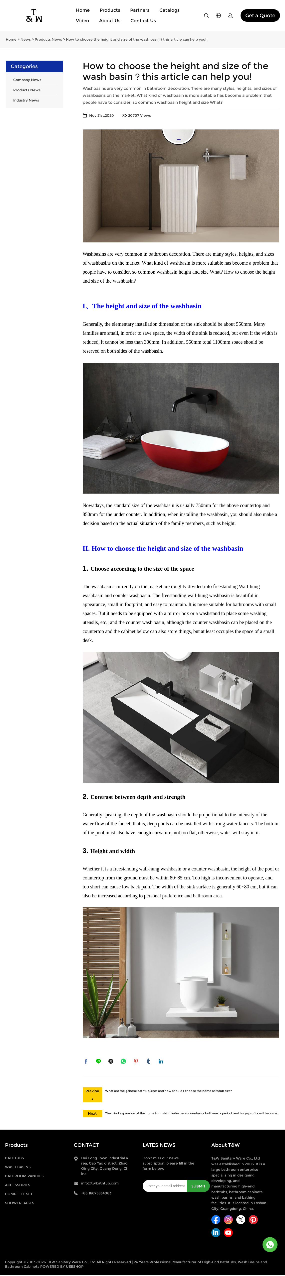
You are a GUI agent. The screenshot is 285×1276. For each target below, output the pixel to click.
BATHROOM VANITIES (24, 1177)
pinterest (136, 1061)
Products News (48, 39)
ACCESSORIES (17, 1186)
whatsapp (124, 1061)
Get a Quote (260, 15)
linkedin (161, 1061)
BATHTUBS (14, 1159)
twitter (111, 1061)
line (99, 1061)
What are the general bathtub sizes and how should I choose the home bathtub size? (168, 1092)
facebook (86, 1061)
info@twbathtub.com (100, 1184)
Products (110, 10)
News (25, 39)
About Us (109, 20)
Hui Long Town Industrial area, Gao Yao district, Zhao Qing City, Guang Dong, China (104, 1167)
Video (82, 20)
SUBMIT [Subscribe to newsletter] (198, 1187)
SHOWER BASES (19, 1204)
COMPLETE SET (18, 1195)
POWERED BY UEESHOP (62, 1267)
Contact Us (143, 20)
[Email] (165, 1187)
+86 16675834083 (96, 1194)
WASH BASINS (18, 1168)
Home (83, 10)
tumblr (149, 1061)
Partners (139, 10)
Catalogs (169, 10)
